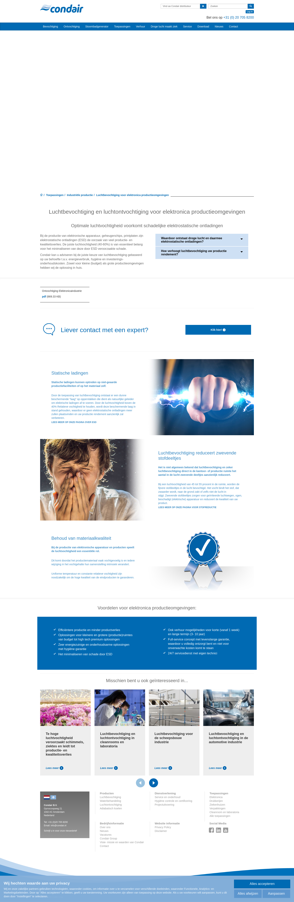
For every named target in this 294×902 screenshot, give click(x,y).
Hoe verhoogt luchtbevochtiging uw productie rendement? (202, 252)
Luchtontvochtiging (111, 804)
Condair (61, 8)
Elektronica (215, 797)
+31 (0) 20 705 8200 (238, 17)
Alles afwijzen (248, 893)
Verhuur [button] (140, 26)
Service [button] (187, 26)
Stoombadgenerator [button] (97, 26)
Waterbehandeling (110, 800)
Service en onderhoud (167, 797)
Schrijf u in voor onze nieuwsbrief (60, 830)
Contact (233, 26)
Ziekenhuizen (217, 804)
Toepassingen (55, 195)
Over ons (105, 827)
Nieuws (104, 830)
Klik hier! (218, 329)
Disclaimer (161, 830)
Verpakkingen (217, 808)
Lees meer (54, 768)
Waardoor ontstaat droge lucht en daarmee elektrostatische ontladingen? (202, 240)
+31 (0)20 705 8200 (58, 822)
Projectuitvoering (164, 804)
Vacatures (106, 834)
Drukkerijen (216, 800)
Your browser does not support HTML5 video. (147, 104)
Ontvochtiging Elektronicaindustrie (62, 290)
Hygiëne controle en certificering (173, 800)
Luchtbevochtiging (110, 797)
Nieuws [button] (219, 26)
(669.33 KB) (51, 296)
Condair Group (108, 838)
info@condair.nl (58, 825)
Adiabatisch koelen (111, 808)
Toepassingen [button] (122, 26)
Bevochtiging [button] (50, 26)
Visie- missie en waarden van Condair (122, 842)
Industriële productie (80, 195)
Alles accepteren (262, 884)
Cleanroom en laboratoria (224, 812)
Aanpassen (276, 893)
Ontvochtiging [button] (72, 26)
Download (203, 26)
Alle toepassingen (219, 815)
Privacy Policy (163, 827)
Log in (250, 12)
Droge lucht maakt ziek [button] (164, 26)
